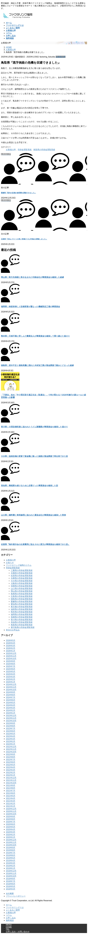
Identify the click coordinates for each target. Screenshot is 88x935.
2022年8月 (10, 757)
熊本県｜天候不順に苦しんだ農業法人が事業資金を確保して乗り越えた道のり (35, 336)
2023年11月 (11, 718)
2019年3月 (10, 863)
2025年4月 (10, 674)
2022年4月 (10, 767)
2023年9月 (10, 723)
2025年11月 (11, 656)
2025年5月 (10, 671)
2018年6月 (10, 884)
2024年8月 (10, 695)
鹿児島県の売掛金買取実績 (22, 627)
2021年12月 (11, 778)
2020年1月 (10, 837)
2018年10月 (11, 876)
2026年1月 (10, 651)
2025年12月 (11, 653)
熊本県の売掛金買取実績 (21, 612)
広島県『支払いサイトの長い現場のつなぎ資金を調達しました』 (24, 239)
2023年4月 (10, 736)
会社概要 (10, 893)
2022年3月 (10, 770)
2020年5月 (10, 827)
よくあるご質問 (13, 910)
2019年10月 (11, 845)
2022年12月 (11, 747)
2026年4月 (10, 643)
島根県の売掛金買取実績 (21, 594)
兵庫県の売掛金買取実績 (21, 578)
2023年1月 (10, 744)
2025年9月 (10, 661)
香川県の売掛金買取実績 (21, 620)
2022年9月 (10, 754)
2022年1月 (10, 775)
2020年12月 (11, 809)
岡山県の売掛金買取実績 (21, 591)
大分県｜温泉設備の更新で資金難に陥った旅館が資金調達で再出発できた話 (34, 456)
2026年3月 (10, 646)
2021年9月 (10, 785)
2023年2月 (10, 741)
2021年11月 (11, 780)
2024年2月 (10, 710)
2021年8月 (10, 788)
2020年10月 (11, 814)
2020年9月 (10, 816)
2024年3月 (10, 708)
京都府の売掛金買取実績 (21, 573)
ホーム (9, 905)
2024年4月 (10, 705)
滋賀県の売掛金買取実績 (21, 609)
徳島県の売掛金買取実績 (21, 599)
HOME (9, 927)
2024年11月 (11, 687)
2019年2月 (10, 866)
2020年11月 (11, 811)
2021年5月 (10, 796)
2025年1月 (10, 682)
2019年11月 (11, 842)
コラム (9, 915)
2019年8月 (10, 850)
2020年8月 (10, 819)
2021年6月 (10, 793)
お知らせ (10, 563)
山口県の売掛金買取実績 (21, 588)
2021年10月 (11, 783)
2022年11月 (11, 749)
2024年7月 (10, 697)
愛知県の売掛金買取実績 (21, 604)
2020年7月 (10, 822)
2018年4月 (10, 889)
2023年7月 (10, 728)
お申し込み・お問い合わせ (17, 932)
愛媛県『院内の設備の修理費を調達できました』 (18, 193)
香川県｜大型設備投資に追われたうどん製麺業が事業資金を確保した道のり (34, 427)
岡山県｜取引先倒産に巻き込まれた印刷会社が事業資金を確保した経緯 (32, 277)
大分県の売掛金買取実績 (21, 581)
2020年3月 (10, 832)
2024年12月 (11, 684)
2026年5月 (10, 640)
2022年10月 (11, 752)
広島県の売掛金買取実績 (21, 596)
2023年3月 (10, 739)
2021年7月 (10, 791)
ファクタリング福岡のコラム (18, 565)
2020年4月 (10, 829)
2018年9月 (10, 879)
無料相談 (10, 920)
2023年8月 (10, 726)
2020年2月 (10, 835)
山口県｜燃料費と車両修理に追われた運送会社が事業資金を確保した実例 (33, 515)
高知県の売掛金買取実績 (21, 622)
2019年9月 (10, 847)
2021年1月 (10, 806)
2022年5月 (10, 765)
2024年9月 (10, 692)
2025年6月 (10, 669)
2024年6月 (10, 700)
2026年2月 (10, 648)
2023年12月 (11, 715)
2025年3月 (10, 677)
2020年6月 (10, 824)
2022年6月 (10, 762)
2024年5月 (10, 702)
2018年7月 (10, 881)
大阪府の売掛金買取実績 (21, 583)
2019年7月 (10, 853)
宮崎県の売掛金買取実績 (21, 586)
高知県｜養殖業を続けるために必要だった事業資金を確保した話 (29, 486)
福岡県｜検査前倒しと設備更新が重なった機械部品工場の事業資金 (30, 307)
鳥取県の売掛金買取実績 (44, 150)
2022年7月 (10, 759)
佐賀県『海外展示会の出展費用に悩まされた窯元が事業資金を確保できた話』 (35, 544)
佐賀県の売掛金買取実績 (21, 576)
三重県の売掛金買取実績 (21, 570)
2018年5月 (10, 886)
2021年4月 (10, 798)
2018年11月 (11, 873)
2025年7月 (10, 666)
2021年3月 (10, 801)
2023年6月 (10, 731)
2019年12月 (11, 840)
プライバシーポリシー (16, 896)
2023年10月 (11, 721)
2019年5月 (10, 858)
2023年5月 (10, 734)
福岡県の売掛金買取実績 (21, 614)
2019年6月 (10, 855)
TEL (7, 929)
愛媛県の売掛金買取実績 (21, 601)
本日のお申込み (13, 630)
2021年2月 (10, 803)
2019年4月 (10, 860)
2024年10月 (11, 690)
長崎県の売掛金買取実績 (21, 617)
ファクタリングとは (15, 907)
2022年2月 (10, 772)
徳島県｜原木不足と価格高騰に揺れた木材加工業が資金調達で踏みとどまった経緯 (37, 365)
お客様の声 (61, 57)
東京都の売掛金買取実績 (21, 607)
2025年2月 (10, 679)
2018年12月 (11, 871)
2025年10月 (11, 658)
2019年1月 (10, 868)
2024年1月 (10, 713)
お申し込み (11, 918)
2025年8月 (10, 664)
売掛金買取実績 (24, 150)
